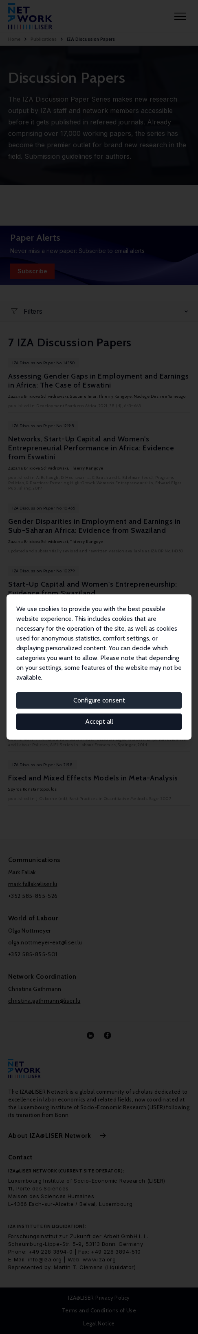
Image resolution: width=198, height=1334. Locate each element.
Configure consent (99, 700)
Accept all (99, 721)
